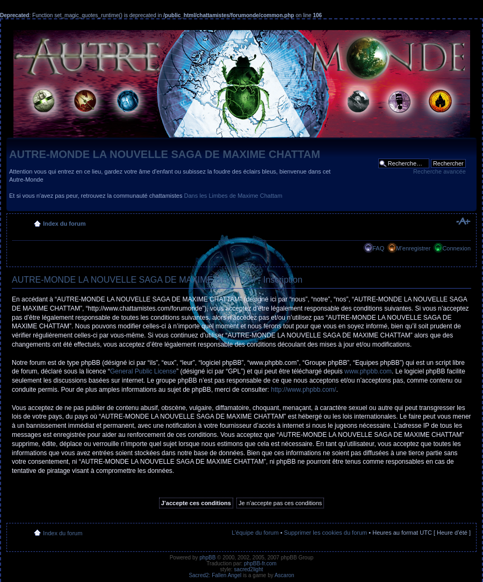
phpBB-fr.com (260, 563)
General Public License (143, 371)
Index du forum (64, 223)
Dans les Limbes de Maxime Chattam (233, 195)
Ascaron (284, 575)
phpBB (207, 558)
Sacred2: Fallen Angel (215, 575)
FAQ (378, 248)
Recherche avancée (439, 171)
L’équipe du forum (255, 532)
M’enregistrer (413, 248)
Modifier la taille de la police (463, 221)
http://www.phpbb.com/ (303, 389)
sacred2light (248, 569)
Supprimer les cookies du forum (325, 532)
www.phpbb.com (368, 371)
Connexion (456, 248)
